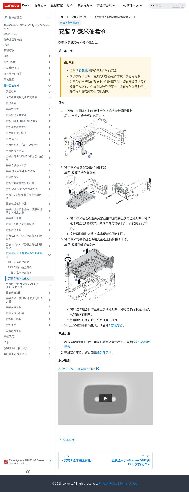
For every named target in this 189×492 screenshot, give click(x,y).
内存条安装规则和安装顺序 (21, 97)
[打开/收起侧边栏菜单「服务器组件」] (49, 62)
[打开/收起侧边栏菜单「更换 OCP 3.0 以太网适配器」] (49, 189)
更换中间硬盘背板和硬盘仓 (21, 183)
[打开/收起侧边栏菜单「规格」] (49, 56)
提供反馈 (66, 440)
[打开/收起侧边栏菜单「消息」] (49, 342)
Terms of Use (128, 483)
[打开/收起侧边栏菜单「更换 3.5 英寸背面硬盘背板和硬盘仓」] (49, 246)
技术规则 (11, 103)
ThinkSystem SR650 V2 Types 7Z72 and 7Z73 (27, 27)
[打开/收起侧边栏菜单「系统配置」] (49, 80)
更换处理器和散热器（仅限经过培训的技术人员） (24, 211)
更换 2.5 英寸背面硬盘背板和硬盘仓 (24, 237)
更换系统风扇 (13, 307)
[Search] (167, 6)
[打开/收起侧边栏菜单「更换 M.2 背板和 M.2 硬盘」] (49, 171)
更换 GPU (11, 138)
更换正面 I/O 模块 (16, 132)
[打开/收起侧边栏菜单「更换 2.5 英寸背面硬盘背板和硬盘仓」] (49, 237)
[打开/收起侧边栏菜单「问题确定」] (49, 337)
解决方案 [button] (83, 5)
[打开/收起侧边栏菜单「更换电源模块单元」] (49, 204)
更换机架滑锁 (13, 218)
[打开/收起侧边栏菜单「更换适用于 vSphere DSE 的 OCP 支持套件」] (49, 285)
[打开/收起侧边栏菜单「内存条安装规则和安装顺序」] (49, 97)
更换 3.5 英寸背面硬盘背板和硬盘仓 (24, 246)
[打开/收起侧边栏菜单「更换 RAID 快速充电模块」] (49, 224)
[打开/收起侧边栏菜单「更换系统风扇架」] (49, 313)
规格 (6, 55)
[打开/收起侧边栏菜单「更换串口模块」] (49, 319)
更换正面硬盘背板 (16, 126)
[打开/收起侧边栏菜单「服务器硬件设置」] (49, 74)
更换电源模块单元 (16, 203)
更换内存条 (12, 177)
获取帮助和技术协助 (15, 354)
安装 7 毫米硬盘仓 (18, 278)
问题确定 (9, 336)
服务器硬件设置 (13, 73)
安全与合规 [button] (104, 5)
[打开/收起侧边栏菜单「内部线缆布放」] (49, 68)
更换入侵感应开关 (16, 165)
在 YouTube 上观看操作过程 (78, 369)
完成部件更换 (13, 330)
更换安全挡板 (13, 292)
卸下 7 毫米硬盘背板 (20, 267)
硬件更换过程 (11, 85)
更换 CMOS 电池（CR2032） (23, 121)
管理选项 (9, 50)
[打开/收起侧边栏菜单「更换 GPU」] (49, 139)
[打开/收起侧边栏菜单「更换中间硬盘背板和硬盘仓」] (49, 183)
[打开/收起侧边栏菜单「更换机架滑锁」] (49, 218)
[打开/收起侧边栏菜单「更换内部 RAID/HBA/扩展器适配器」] (49, 158)
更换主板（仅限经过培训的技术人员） (24, 300)
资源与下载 (10, 33)
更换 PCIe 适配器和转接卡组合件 (24, 196)
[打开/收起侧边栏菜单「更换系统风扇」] (49, 307)
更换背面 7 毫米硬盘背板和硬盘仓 (24, 255)
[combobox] (9, 17)
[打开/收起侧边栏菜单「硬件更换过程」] (49, 86)
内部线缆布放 (11, 67)
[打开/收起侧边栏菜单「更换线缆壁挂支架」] (49, 115)
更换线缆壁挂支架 (16, 115)
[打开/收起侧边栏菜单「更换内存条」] (49, 177)
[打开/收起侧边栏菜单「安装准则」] (49, 92)
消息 (6, 342)
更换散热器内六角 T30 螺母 (22, 144)
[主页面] (61, 17)
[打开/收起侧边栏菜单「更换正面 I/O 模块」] (49, 133)
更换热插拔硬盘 (15, 150)
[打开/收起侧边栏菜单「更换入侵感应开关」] (49, 165)
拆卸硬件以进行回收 (15, 348)
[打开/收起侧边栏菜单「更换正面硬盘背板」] (49, 127)
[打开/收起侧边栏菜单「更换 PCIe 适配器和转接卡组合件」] (49, 196)
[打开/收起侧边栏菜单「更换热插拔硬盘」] (49, 151)
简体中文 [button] (130, 5)
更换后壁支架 (13, 230)
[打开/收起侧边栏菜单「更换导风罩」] (49, 109)
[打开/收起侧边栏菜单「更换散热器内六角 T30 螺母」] (49, 145)
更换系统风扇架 (15, 313)
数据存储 (57, 5)
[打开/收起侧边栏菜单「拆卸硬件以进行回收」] (49, 348)
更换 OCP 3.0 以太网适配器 (22, 188)
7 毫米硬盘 (116, 325)
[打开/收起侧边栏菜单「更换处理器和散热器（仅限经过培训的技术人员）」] (49, 211)
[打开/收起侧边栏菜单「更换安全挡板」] (49, 293)
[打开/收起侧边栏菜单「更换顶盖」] (49, 325)
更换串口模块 (13, 319)
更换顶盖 (11, 324)
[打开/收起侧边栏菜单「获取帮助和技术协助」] (49, 354)
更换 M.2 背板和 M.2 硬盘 (20, 171)
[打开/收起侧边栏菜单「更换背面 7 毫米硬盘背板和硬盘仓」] (49, 255)
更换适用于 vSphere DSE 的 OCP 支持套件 (22, 285)
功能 (6, 44)
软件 (70, 5)
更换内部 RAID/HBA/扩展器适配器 (24, 158)
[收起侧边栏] (27, 471)
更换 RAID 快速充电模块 (20, 224)
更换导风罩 (12, 109)
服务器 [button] (39, 5)
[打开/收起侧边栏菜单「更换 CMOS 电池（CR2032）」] (49, 121)
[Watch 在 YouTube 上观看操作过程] (105, 398)
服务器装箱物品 (13, 39)
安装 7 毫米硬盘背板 (20, 272)
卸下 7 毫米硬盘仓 (18, 261)
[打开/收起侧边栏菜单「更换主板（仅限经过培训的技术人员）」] (49, 300)
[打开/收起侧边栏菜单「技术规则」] (49, 103)
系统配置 (9, 79)
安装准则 (11, 91)
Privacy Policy (108, 483)
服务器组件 (10, 61)
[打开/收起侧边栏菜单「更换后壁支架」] (49, 230)
